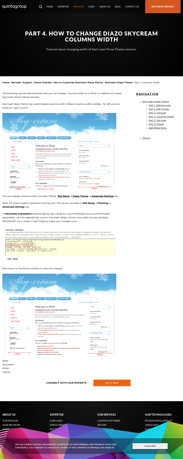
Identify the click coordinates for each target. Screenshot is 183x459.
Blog (118, 6)
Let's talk (112, 383)
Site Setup (64, 196)
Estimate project (163, 6)
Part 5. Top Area (157, 120)
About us (104, 6)
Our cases (56, 420)
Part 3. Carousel (157, 113)
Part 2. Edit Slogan (159, 109)
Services (78, 6)
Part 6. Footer (156, 124)
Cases (91, 6)
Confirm (150, 446)
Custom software (108, 420)
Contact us (132, 6)
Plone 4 (146, 138)
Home (49, 6)
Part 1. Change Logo (160, 105)
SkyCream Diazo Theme (118, 83)
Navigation (147, 94)
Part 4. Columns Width (161, 117)
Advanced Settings (102, 196)
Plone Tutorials (42, 83)
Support (27, 83)
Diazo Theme (80, 196)
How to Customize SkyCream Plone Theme (78, 83)
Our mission (10, 420)
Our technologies (158, 414)
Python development (158, 420)
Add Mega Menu (158, 128)
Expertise (63, 6)
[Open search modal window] (41, 6)
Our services (106, 414)
